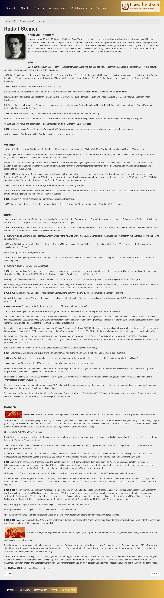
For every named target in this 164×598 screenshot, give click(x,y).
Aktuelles (25, 8)
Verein (54, 590)
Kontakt (10, 590)
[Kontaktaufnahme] (91, 8)
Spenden (101, 8)
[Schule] (43, 8)
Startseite (11, 8)
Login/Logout (68, 590)
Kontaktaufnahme (80, 8)
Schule (38, 8)
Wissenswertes (56, 8)
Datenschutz (40, 590)
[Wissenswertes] (65, 8)
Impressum (24, 590)
